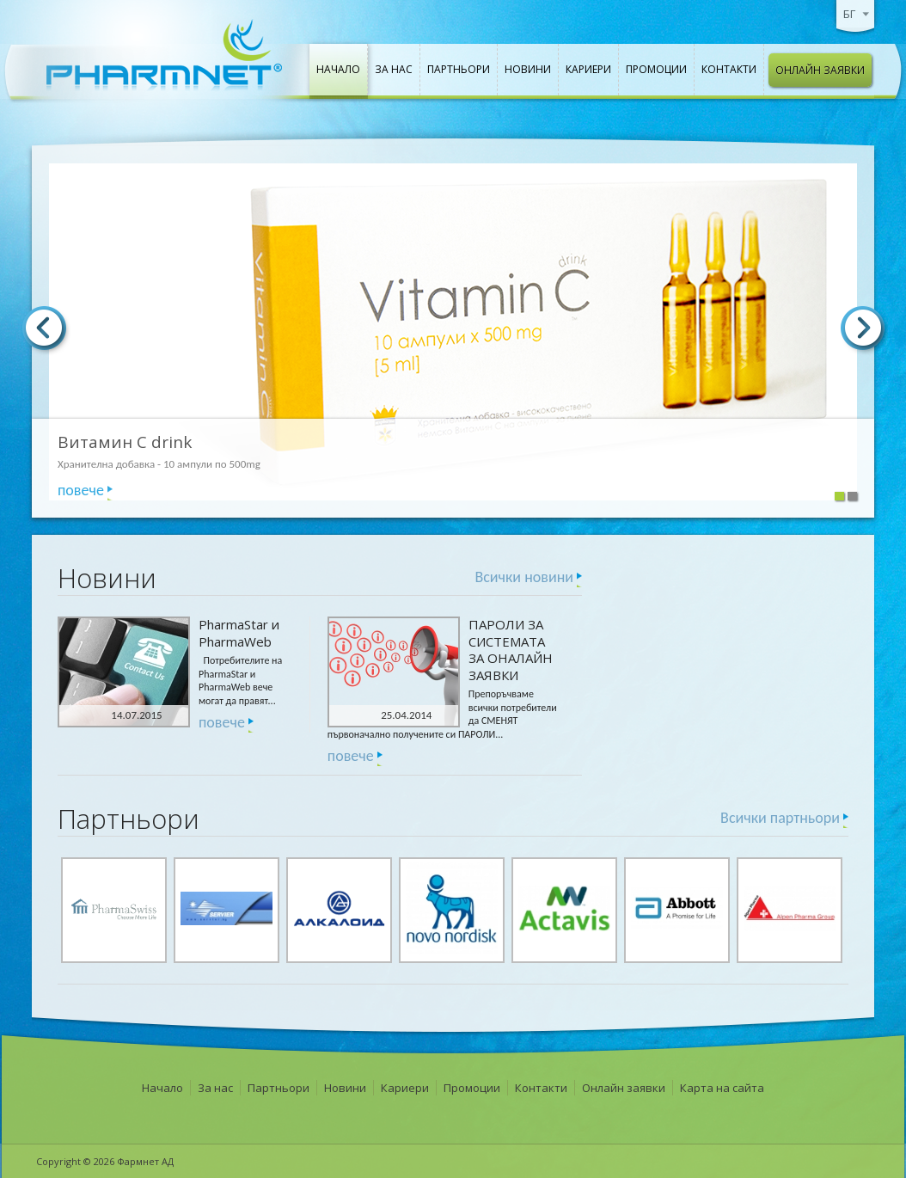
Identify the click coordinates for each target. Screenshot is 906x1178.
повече (81, 490)
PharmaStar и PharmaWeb (239, 633)
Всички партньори (780, 817)
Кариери (588, 69)
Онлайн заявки (820, 70)
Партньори (458, 69)
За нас (394, 69)
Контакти (728, 69)
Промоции (656, 69)
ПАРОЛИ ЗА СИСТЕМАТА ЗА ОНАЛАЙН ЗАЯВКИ (510, 650)
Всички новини (523, 577)
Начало (338, 69)
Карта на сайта (722, 1087)
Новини (528, 69)
